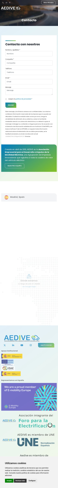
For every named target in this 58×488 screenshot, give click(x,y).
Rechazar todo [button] (20, 480)
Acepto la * (20, 99)
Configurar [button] (32, 480)
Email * (7, 78)
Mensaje (8, 87)
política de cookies (29, 473)
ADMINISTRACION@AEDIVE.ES (14, 136)
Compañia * (9, 59)
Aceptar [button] (9, 480)
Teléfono (8, 69)
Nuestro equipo (15, 166)
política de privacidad (23, 99)
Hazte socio (46, 345)
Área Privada (48, 3)
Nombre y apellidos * (12, 50)
